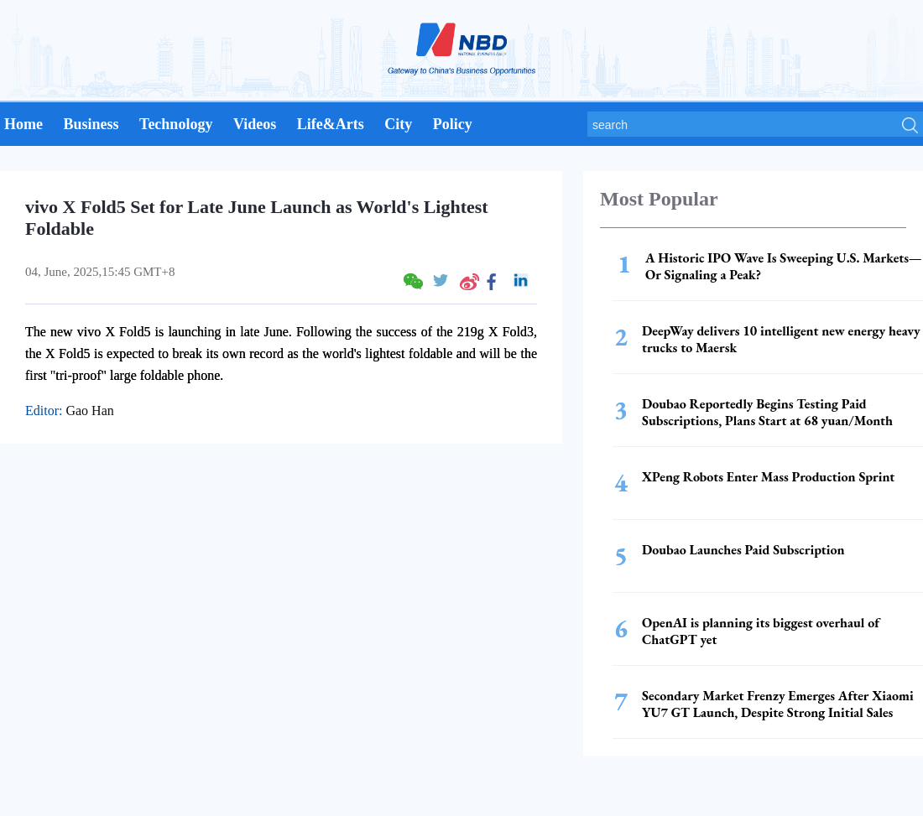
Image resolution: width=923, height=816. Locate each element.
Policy (452, 124)
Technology (175, 124)
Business (90, 124)
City (398, 124)
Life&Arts (330, 124)
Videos (254, 124)
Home (23, 124)
